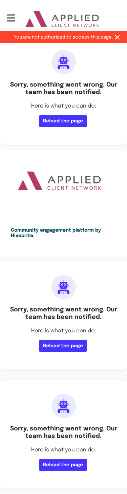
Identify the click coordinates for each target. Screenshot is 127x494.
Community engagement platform (52, 230)
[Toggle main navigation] (10, 19)
